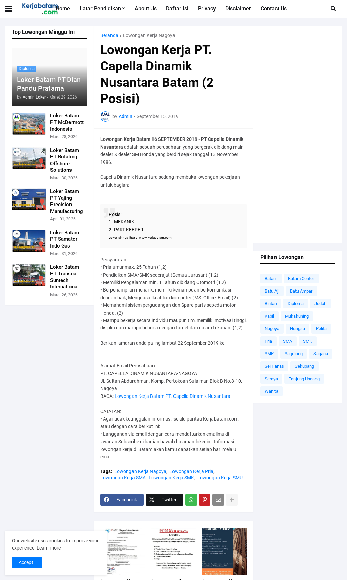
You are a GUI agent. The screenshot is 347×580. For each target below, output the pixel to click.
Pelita (321, 328)
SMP (269, 353)
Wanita (271, 391)
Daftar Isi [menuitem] (177, 8)
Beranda (109, 35)
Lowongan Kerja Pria (191, 471)
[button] (12, 9)
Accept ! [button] (27, 562)
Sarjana (320, 353)
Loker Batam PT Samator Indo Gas (64, 239)
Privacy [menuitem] (207, 8)
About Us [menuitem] (146, 8)
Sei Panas (274, 366)
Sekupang (304, 366)
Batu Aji (272, 291)
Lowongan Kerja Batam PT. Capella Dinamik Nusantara (172, 396)
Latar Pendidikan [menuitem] (100, 8)
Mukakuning (297, 316)
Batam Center (301, 278)
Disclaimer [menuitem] (238, 8)
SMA (287, 341)
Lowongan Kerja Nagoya (149, 35)
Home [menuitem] (63, 8)
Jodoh (320, 303)
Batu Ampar (301, 291)
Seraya (271, 378)
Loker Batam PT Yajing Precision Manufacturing (66, 201)
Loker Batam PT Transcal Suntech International (64, 277)
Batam (271, 278)
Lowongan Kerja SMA (123, 477)
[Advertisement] (297, 134)
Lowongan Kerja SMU (220, 477)
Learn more (49, 548)
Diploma (296, 303)
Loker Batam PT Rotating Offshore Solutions (64, 160)
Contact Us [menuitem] (274, 8)
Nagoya (272, 328)
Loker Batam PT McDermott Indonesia (67, 122)
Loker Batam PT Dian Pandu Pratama (49, 84)
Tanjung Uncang (304, 378)
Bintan (271, 303)
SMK (307, 341)
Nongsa (297, 328)
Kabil (269, 316)
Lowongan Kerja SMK (171, 477)
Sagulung (294, 353)
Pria (268, 341)
